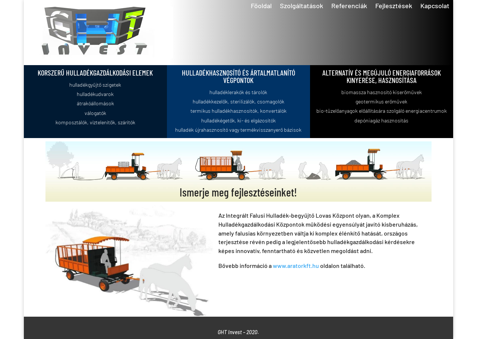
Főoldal (261, 6)
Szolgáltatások (301, 6)
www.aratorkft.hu (296, 265)
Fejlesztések (393, 6)
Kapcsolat (434, 6)
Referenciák (349, 6)
